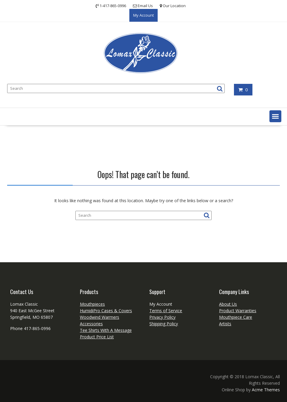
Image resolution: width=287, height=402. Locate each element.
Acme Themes (266, 389)
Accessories (91, 323)
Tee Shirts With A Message (106, 330)
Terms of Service (165, 310)
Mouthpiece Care (235, 317)
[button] (275, 116)
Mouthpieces (92, 304)
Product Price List (97, 337)
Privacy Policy (162, 317)
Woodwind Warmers (99, 317)
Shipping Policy (163, 323)
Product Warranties (237, 310)
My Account (143, 15)
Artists (225, 323)
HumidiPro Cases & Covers (106, 310)
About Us (228, 304)
